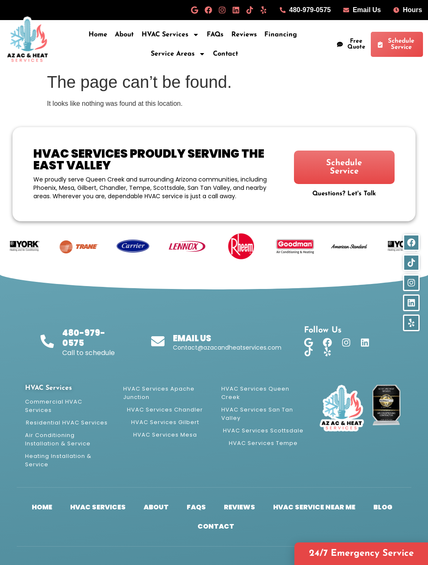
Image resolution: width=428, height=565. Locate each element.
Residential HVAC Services (67, 423)
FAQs (215, 34)
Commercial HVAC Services (53, 406)
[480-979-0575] (47, 341)
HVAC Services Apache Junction (159, 393)
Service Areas (178, 53)
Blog (383, 507)
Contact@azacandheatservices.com (227, 347)
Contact (225, 54)
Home (98, 34)
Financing (280, 34)
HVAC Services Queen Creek (255, 393)
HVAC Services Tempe (263, 443)
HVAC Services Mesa (165, 435)
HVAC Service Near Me (314, 507)
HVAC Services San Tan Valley (257, 414)
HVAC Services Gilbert (165, 422)
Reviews (244, 34)
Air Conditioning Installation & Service (58, 439)
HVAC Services (170, 34)
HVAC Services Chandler (165, 410)
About (124, 34)
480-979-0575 (83, 338)
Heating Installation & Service (58, 460)
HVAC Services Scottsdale (263, 431)
